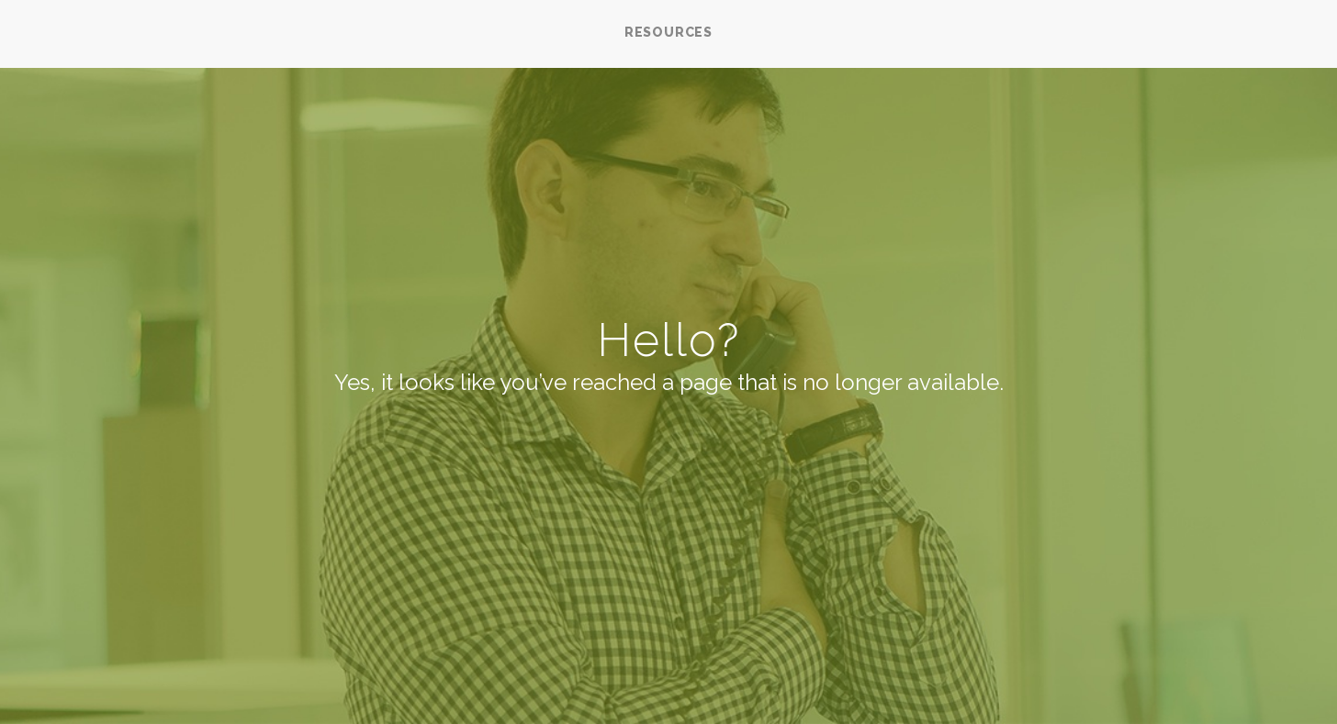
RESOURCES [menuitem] (668, 32)
